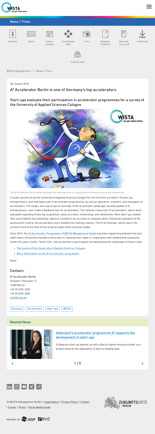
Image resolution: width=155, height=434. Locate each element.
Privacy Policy (70, 402)
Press (22, 407)
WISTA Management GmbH (80, 233)
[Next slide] (142, 363)
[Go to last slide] (12, 363)
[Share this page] (39, 386)
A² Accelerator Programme (44, 233)
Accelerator (35, 309)
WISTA (67, 309)
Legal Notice (51, 402)
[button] (9, 386)
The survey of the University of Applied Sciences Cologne (51, 248)
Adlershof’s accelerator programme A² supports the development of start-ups (95, 335)
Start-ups (52, 309)
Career (12, 407)
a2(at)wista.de (18, 298)
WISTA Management (19, 71)
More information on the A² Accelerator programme (48, 254)
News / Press (44, 71)
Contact (85, 402)
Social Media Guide (39, 407)
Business (17, 309)
